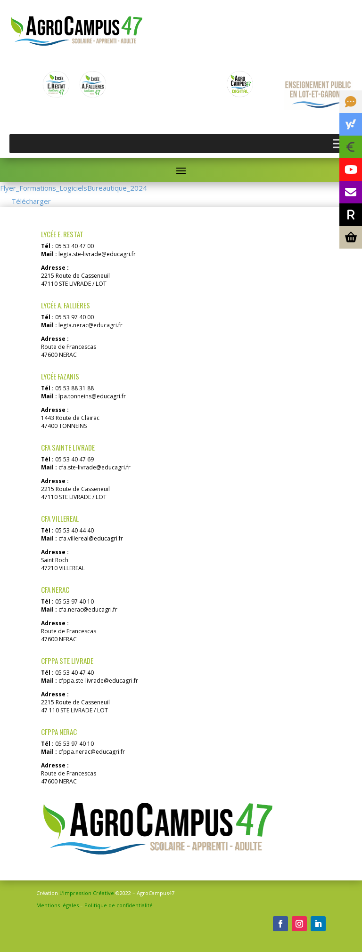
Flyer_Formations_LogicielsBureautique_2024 (73, 188)
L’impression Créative (86, 892)
